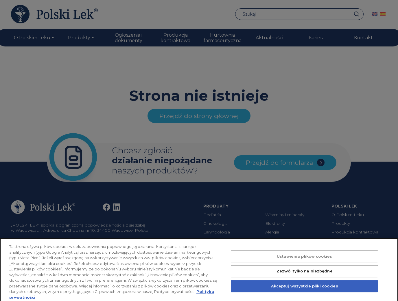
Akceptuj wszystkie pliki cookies (304, 290)
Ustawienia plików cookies (304, 260)
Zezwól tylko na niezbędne (305, 275)
